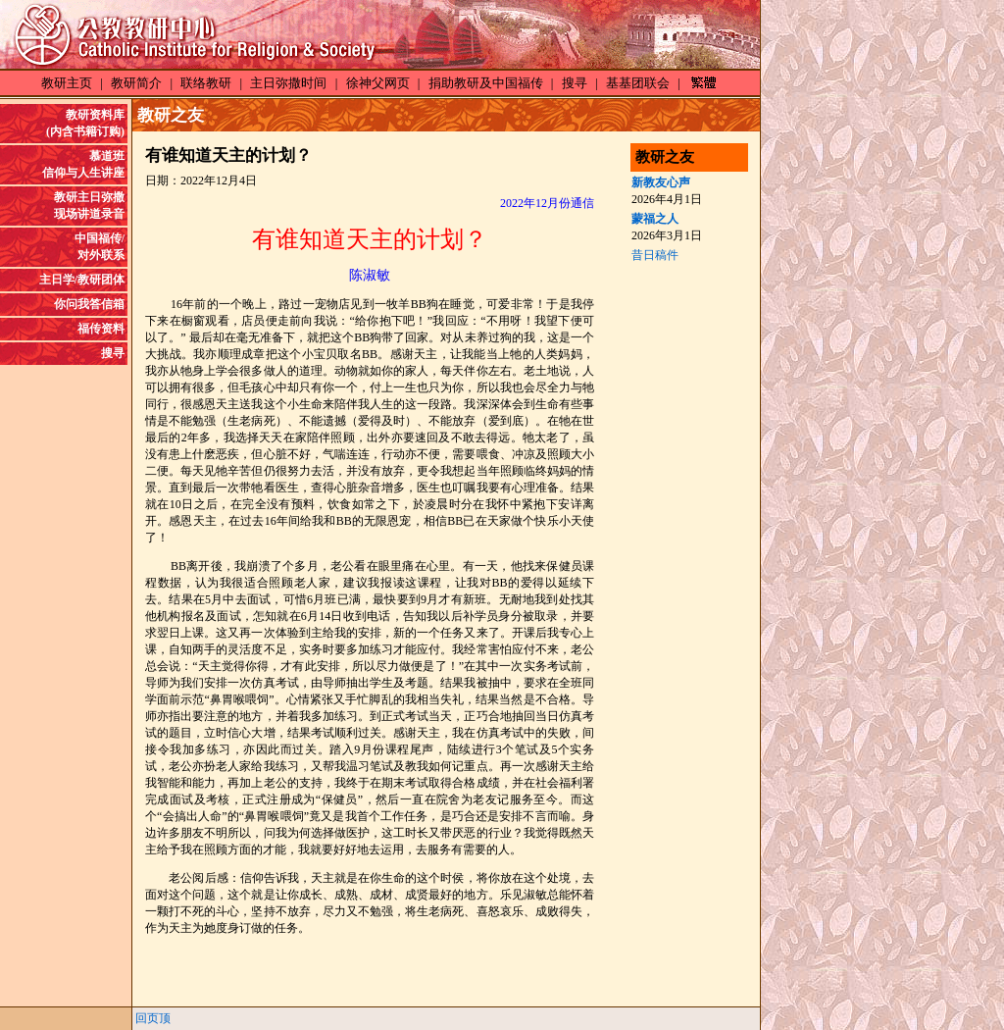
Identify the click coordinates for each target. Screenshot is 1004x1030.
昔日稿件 (654, 255)
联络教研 (205, 83)
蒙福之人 (654, 219)
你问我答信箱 (89, 304)
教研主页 (66, 83)
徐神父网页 (378, 83)
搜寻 (574, 83)
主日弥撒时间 (288, 83)
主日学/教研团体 (82, 279)
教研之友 (170, 115)
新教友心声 (660, 182)
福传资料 (101, 328)
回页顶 (153, 1018)
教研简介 (136, 83)
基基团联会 (638, 83)
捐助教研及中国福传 (485, 83)
